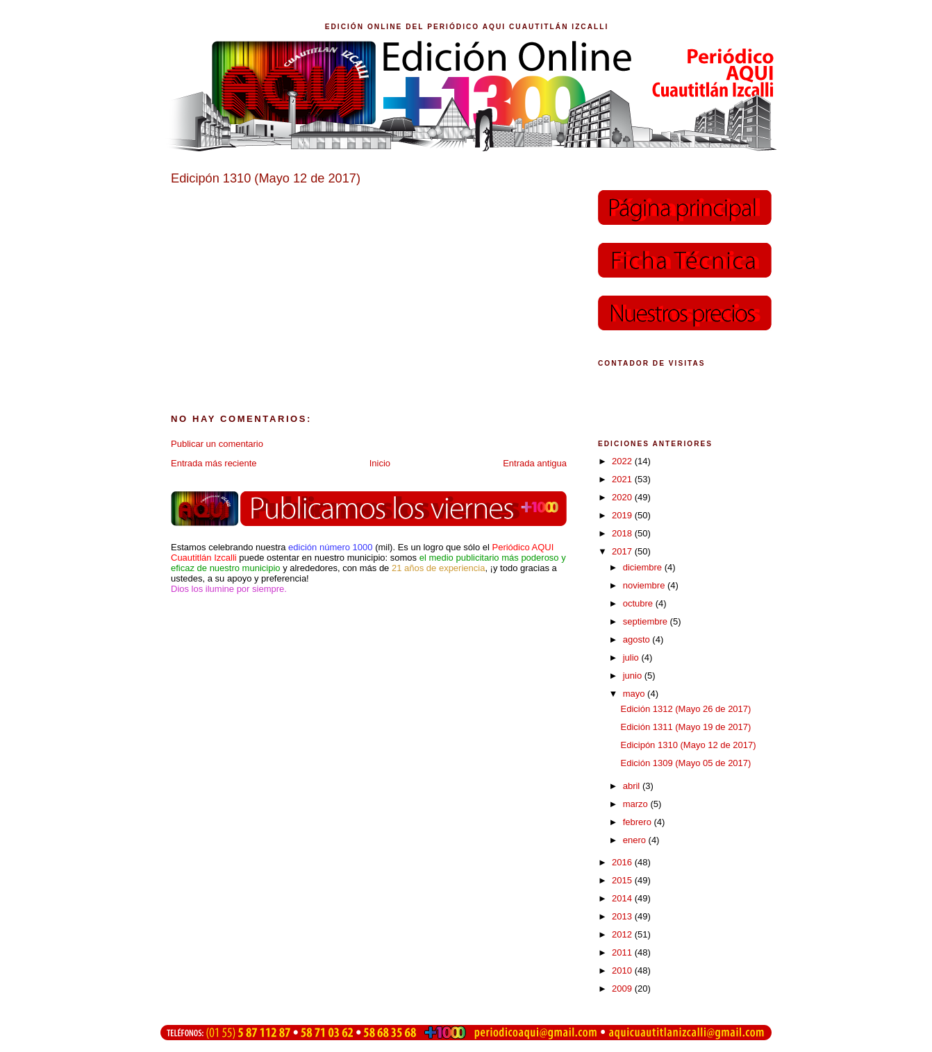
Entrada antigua (535, 463)
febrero (638, 822)
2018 (623, 533)
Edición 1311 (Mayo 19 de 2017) (685, 727)
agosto (638, 639)
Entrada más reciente (214, 463)
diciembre (644, 567)
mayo (635, 693)
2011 (623, 952)
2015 (623, 880)
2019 (623, 515)
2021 (623, 479)
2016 (623, 862)
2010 (623, 970)
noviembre (645, 585)
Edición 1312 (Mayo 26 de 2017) (685, 709)
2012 (623, 934)
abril (632, 786)
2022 (623, 461)
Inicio (379, 463)
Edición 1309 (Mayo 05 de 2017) (685, 763)
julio (632, 657)
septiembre (646, 621)
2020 (623, 497)
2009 (623, 988)
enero (636, 840)
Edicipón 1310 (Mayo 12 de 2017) (688, 745)
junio (633, 675)
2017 (623, 551)
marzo (637, 804)
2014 (623, 898)
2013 (623, 916)
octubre (639, 603)
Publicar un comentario (217, 444)
